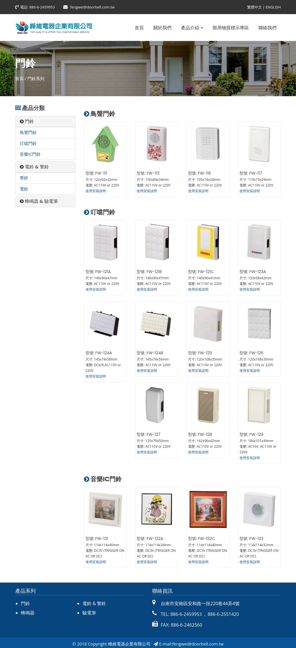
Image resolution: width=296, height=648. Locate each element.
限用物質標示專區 (231, 27)
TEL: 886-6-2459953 (181, 612)
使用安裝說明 (96, 190)
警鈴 (24, 178)
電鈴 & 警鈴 (34, 167)
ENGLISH (273, 7)
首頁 (139, 27)
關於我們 (162, 27)
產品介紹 (192, 27)
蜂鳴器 (27, 610)
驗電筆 (89, 610)
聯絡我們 (267, 27)
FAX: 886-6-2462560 (181, 623)
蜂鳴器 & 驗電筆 (39, 201)
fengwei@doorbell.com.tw (92, 7)
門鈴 (27, 121)
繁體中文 (254, 7)
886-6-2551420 (222, 612)
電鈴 (24, 189)
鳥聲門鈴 (28, 132)
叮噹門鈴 (28, 143)
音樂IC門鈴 (30, 154)
